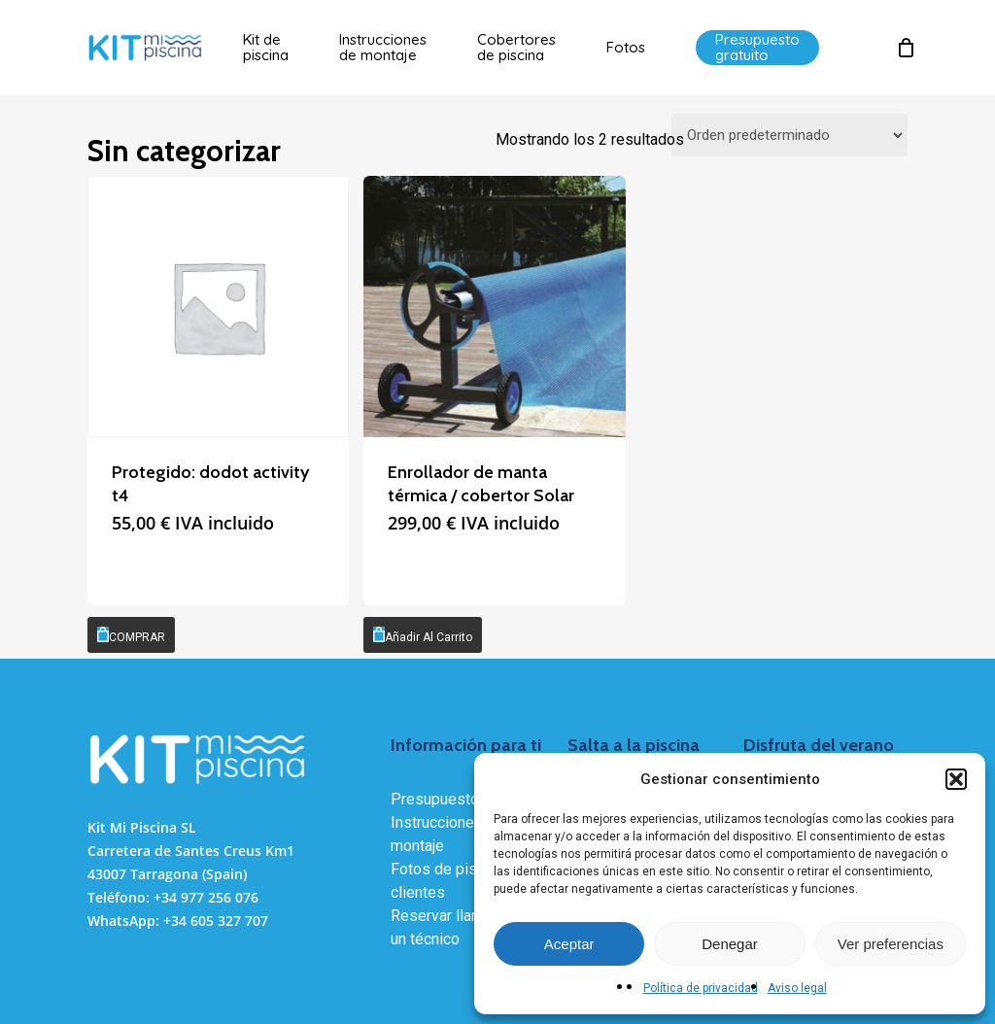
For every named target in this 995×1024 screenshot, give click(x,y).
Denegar (730, 944)
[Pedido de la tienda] (789, 135)
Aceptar (569, 944)
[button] (956, 779)
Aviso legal (797, 988)
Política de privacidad (700, 988)
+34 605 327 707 (215, 920)
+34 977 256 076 (206, 897)
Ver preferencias (891, 944)
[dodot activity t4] (218, 306)
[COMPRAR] (131, 635)
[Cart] (905, 47)
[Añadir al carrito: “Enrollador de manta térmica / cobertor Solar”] (422, 635)
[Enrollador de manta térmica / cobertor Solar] (494, 306)
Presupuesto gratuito (462, 799)
